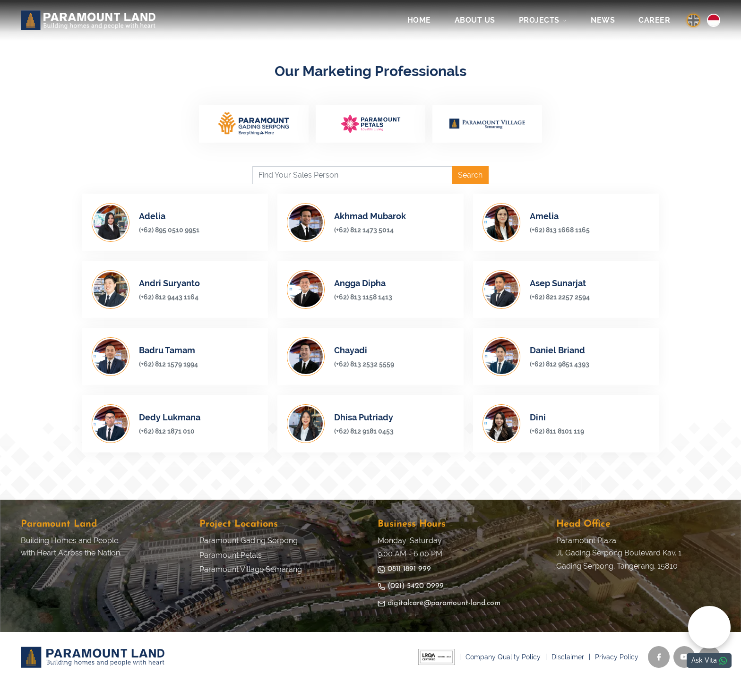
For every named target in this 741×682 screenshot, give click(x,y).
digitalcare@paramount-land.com (439, 603)
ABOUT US (475, 20)
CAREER (654, 20)
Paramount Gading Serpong (248, 540)
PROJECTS (543, 20)
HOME (419, 20)
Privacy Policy (616, 657)
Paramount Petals (230, 555)
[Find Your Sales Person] (352, 175)
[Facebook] (659, 657)
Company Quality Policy (503, 657)
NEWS (603, 20)
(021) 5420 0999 (411, 586)
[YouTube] (684, 657)
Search (470, 174)
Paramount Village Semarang (250, 569)
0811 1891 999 (404, 569)
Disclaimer (567, 657)
